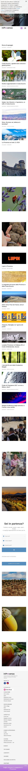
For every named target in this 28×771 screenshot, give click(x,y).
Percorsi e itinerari (7, 700)
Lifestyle (7, 714)
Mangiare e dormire (7, 718)
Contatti (6, 752)
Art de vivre (6, 716)
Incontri (5, 726)
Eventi (6, 745)
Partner (6, 763)
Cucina (6, 739)
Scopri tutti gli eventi (14, 563)
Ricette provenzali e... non (9, 742)
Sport (5, 695)
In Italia (5, 732)
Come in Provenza (9, 730)
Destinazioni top (7, 709)
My (21, 28)
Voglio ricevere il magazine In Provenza (13, 768)
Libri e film (6, 733)
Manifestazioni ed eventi (8, 699)
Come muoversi (7, 711)
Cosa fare (7, 692)
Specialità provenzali (8, 740)
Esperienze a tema (7, 697)
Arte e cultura (6, 694)
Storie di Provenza (7, 735)
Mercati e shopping (7, 720)
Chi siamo (7, 749)
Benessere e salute (7, 723)
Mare (5, 707)
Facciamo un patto (9, 759)
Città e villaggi (6, 706)
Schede (6, 756)
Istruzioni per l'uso (7, 725)
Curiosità (5, 721)
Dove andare (8, 704)
